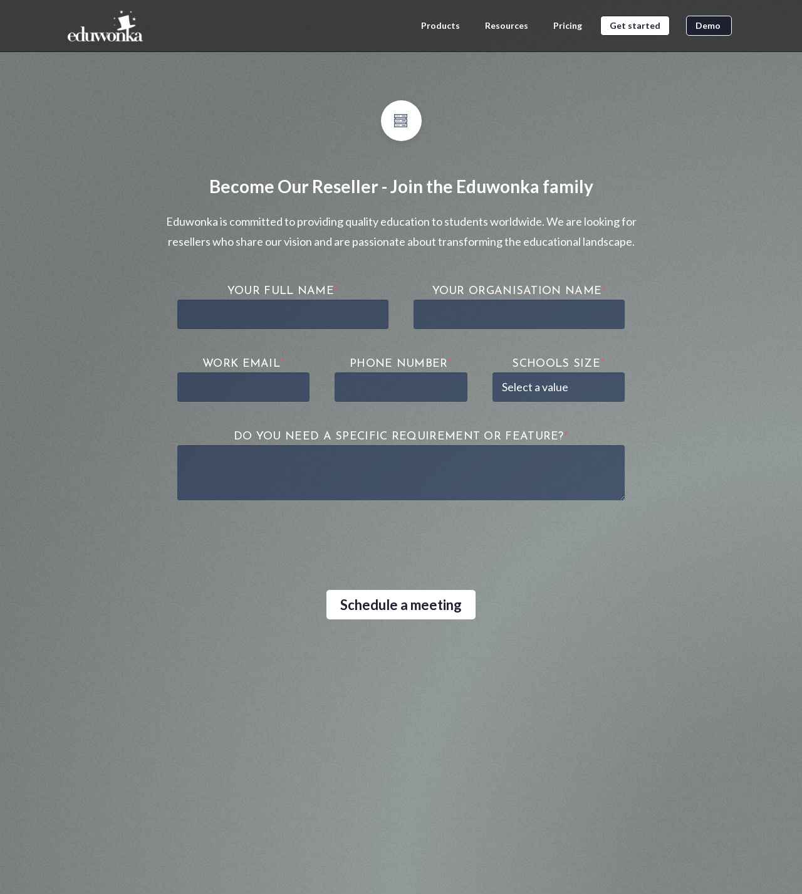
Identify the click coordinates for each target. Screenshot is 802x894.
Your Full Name (283, 291)
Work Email (243, 364)
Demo (708, 25)
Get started (635, 25)
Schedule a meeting (401, 604)
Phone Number (401, 364)
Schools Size (558, 364)
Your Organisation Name (519, 291)
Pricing (568, 26)
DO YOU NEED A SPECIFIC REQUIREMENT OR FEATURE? (401, 437)
